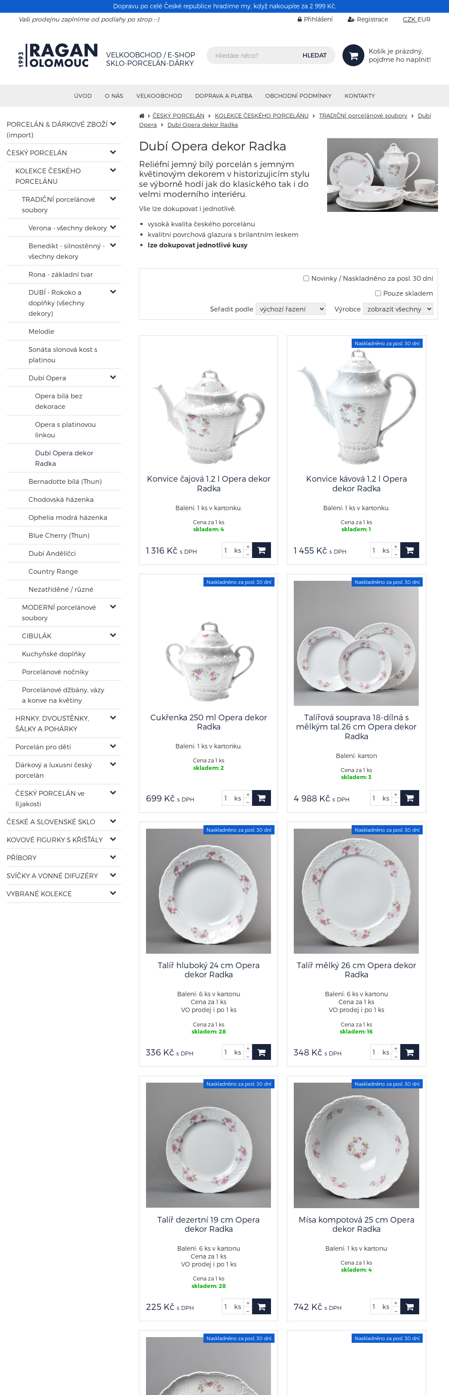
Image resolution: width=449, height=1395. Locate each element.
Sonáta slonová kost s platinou (63, 354)
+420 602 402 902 (45, 1201)
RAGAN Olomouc (94, 1381)
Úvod (83, 95)
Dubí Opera (47, 378)
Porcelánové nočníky (55, 672)
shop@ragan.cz (42, 1193)
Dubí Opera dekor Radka (64, 458)
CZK (410, 19)
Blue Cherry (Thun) (59, 535)
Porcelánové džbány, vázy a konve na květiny (63, 695)
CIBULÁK (36, 636)
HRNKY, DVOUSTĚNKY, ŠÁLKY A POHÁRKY (52, 723)
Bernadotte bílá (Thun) (65, 481)
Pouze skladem (404, 293)
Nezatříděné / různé (61, 589)
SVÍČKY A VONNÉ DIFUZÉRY (52, 876)
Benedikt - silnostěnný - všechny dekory (67, 251)
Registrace (361, 19)
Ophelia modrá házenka (68, 517)
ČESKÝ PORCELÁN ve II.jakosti (50, 798)
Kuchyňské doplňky (54, 654)
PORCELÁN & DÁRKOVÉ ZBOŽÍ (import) (57, 129)
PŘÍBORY (21, 858)
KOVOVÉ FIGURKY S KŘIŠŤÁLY (55, 840)
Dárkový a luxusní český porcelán (53, 770)
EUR (424, 19)
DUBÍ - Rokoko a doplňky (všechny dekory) (57, 302)
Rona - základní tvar (61, 274)
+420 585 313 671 (184, 1236)
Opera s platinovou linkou (65, 429)
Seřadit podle (231, 309)
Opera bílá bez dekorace (58, 401)
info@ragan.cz (325, 1234)
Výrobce (348, 309)
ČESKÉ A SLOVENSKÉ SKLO (51, 822)
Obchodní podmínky (298, 95)
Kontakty (360, 95)
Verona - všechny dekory (68, 228)
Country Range (53, 571)
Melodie (41, 331)
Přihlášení (309, 19)
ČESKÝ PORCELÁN (37, 153)
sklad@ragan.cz (185, 1228)
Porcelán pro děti (43, 747)
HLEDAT (315, 55)
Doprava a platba (223, 95)
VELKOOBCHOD (159, 95)
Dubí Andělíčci (52, 553)
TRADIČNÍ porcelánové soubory (58, 204)
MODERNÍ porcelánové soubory (59, 612)
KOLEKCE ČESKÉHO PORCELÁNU (48, 176)
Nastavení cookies (324, 1251)
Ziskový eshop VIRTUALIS (396, 1381)
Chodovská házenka (61, 499)
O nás (114, 95)
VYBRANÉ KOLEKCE (39, 894)
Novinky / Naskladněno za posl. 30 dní (368, 278)
